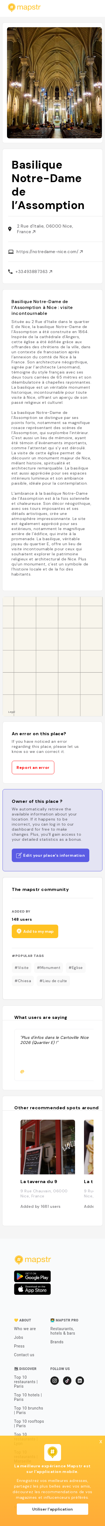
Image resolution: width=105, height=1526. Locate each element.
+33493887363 (33, 271)
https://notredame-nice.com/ (49, 252)
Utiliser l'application (52, 1509)
